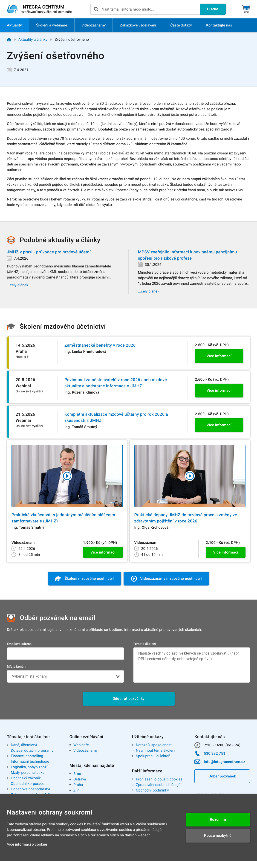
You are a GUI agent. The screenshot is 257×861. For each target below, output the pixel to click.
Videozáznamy (85, 750)
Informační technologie (30, 761)
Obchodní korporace (27, 783)
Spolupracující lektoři (153, 756)
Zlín (76, 790)
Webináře (81, 745)
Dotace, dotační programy (32, 750)
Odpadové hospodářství (30, 789)
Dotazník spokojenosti (154, 745)
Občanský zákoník (26, 778)
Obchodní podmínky (152, 790)
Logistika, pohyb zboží (29, 767)
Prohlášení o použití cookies (159, 779)
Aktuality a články (32, 39)
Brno (77, 773)
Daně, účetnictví (24, 745)
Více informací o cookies (27, 844)
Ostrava (79, 779)
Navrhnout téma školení (155, 750)
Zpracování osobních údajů (158, 785)
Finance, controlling (27, 756)
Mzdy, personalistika (27, 772)
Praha (78, 785)
